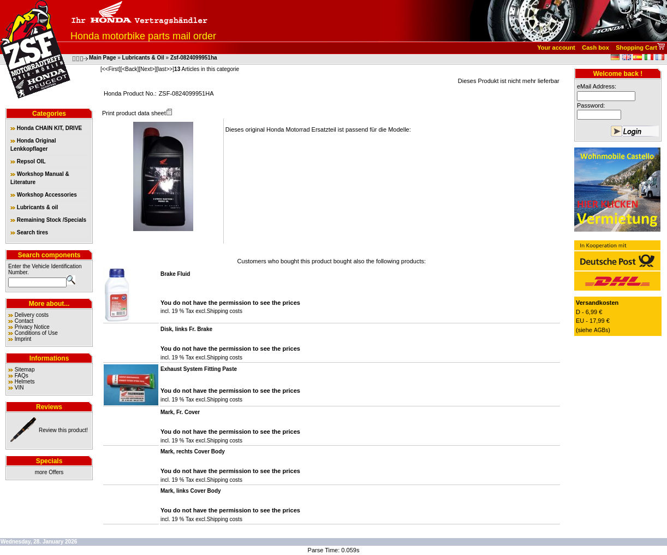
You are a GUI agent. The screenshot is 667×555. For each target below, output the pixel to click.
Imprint (23, 339)
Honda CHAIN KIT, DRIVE (46, 128)
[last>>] (165, 69)
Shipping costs (224, 311)
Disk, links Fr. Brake (186, 329)
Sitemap (25, 370)
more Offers (49, 472)
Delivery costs (32, 315)
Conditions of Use (36, 333)
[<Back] (130, 69)
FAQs (21, 376)
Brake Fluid (175, 274)
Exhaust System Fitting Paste (198, 369)
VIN (19, 388)
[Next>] (147, 69)
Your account (556, 47)
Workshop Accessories (43, 195)
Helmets (25, 382)
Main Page (102, 58)
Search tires (29, 232)
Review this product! (63, 430)
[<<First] (110, 69)
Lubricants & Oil (143, 58)
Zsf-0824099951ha (193, 58)
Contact (24, 321)
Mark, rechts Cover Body (192, 451)
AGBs (601, 330)
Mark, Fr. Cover (180, 412)
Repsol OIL (28, 161)
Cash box (595, 47)
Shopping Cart (636, 47)
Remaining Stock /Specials (48, 220)
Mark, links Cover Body (190, 491)
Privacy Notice (32, 327)
